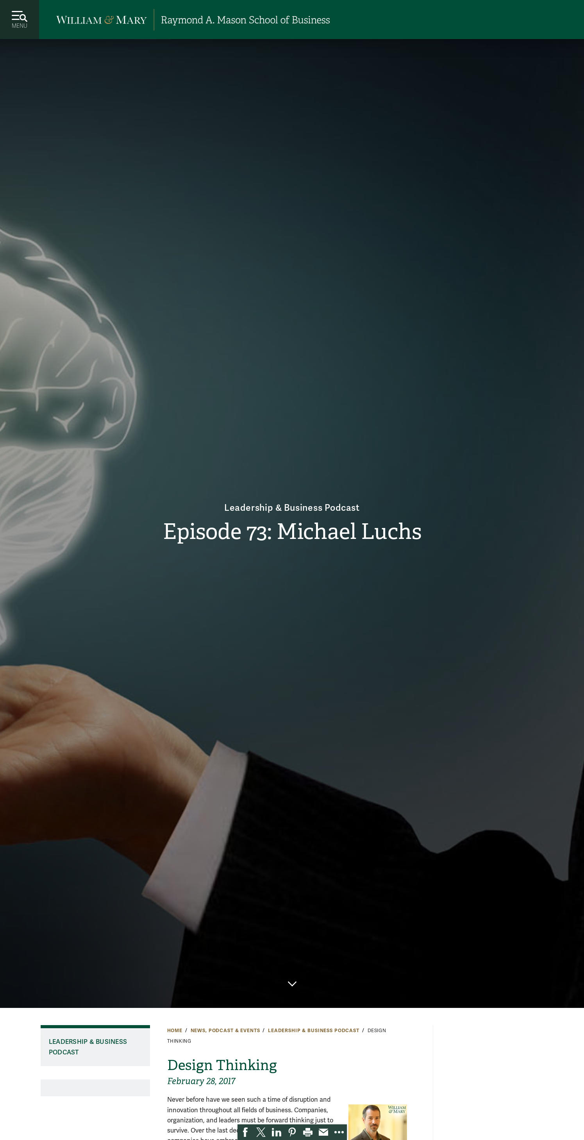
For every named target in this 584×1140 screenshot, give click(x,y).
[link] (245, 1132)
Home (174, 1030)
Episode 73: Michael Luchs (292, 532)
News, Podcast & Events (225, 1030)
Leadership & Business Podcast (292, 507)
